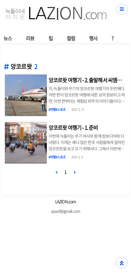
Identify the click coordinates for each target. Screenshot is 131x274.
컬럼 (71, 38)
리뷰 (30, 38)
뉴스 (7, 38)
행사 (93, 38)
